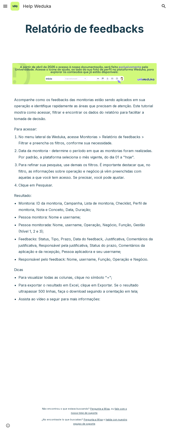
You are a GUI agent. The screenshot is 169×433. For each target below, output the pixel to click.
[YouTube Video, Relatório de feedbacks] (84, 354)
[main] (84, 29)
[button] (5, 6)
